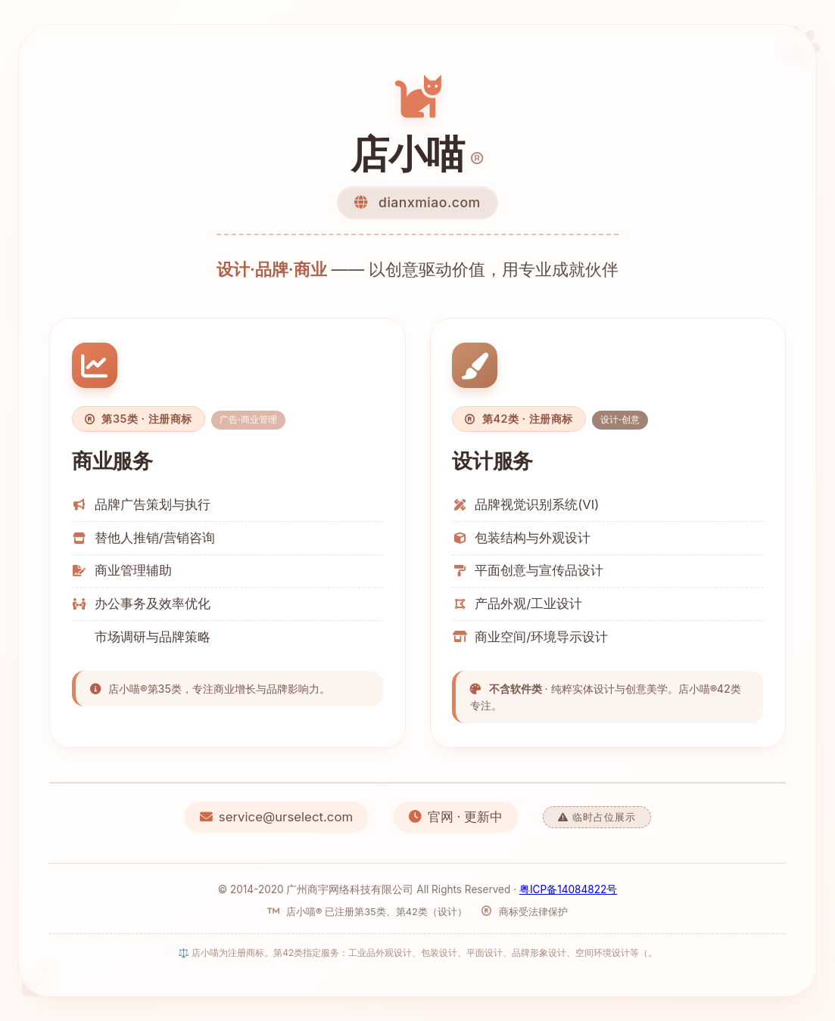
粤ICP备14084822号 (568, 889)
